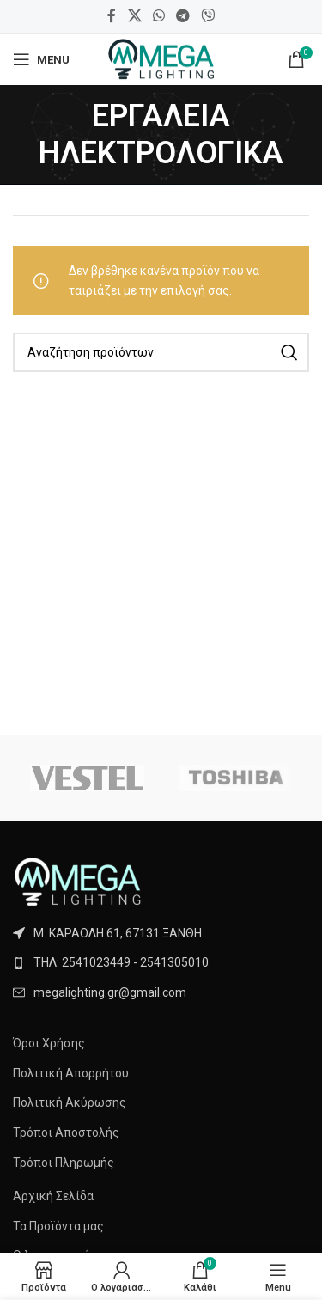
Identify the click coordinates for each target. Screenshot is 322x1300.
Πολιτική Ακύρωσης (69, 1102)
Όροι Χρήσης (49, 1043)
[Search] (161, 352)
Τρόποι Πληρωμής (63, 1162)
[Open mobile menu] (41, 59)
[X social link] (134, 16)
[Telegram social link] (183, 16)
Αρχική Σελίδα (53, 1196)
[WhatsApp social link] (158, 16)
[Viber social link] (208, 16)
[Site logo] (160, 58)
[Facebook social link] (111, 16)
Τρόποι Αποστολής (66, 1132)
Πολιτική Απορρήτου (71, 1073)
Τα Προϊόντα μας (58, 1226)
